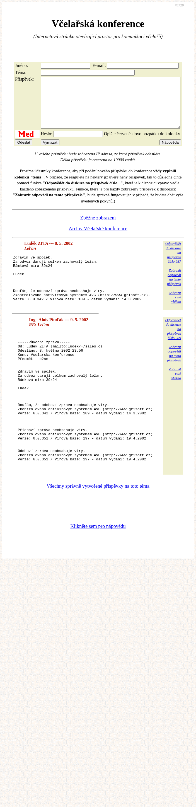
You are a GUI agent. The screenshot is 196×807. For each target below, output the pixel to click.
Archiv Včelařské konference (98, 238)
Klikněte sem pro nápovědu (97, 574)
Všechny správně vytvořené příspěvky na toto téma (98, 534)
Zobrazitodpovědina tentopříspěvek (174, 287)
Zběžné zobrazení (98, 228)
